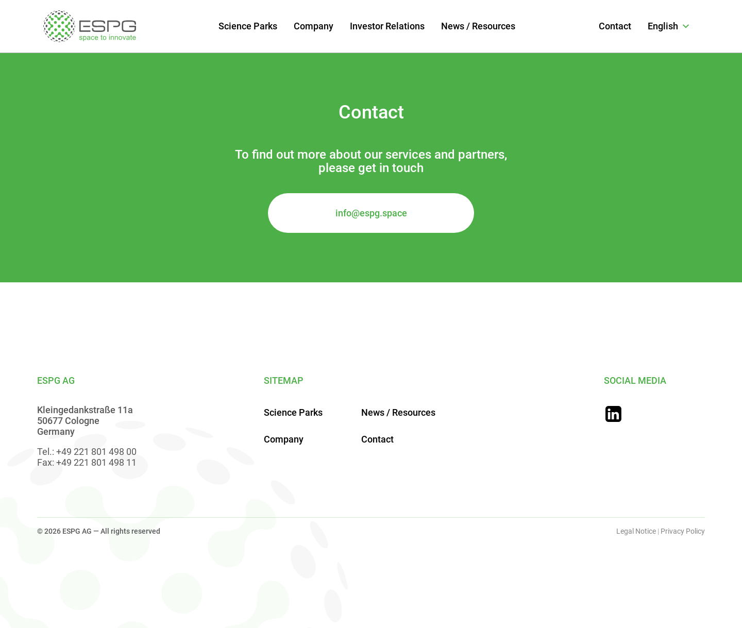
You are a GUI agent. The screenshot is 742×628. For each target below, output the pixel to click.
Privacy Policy (683, 531)
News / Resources (478, 26)
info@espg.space (371, 213)
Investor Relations (387, 26)
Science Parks (247, 26)
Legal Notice (636, 531)
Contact (615, 26)
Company (313, 26)
